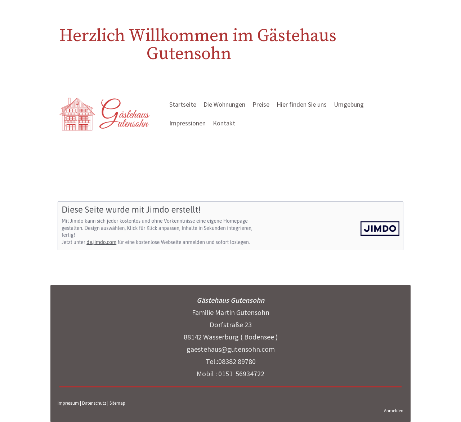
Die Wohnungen (224, 104)
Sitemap (117, 403)
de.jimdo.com (101, 242)
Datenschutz (94, 403)
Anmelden (393, 410)
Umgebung (349, 104)
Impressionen (187, 123)
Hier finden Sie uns (302, 104)
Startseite (182, 104)
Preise (260, 104)
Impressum (68, 403)
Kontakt (224, 123)
